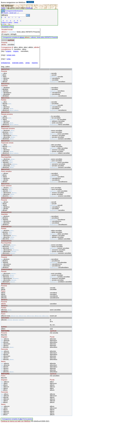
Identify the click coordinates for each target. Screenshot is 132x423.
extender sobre (17, 63)
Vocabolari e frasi (7, 27)
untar (8, 59)
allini (20, 419)
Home (3, 8)
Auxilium (29, 8)
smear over (11, 55)
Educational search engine (16, 8)
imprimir (35, 63)
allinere (22, 37)
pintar (27, 63)
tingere (15, 51)
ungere (8, 51)
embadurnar (5, 63)
